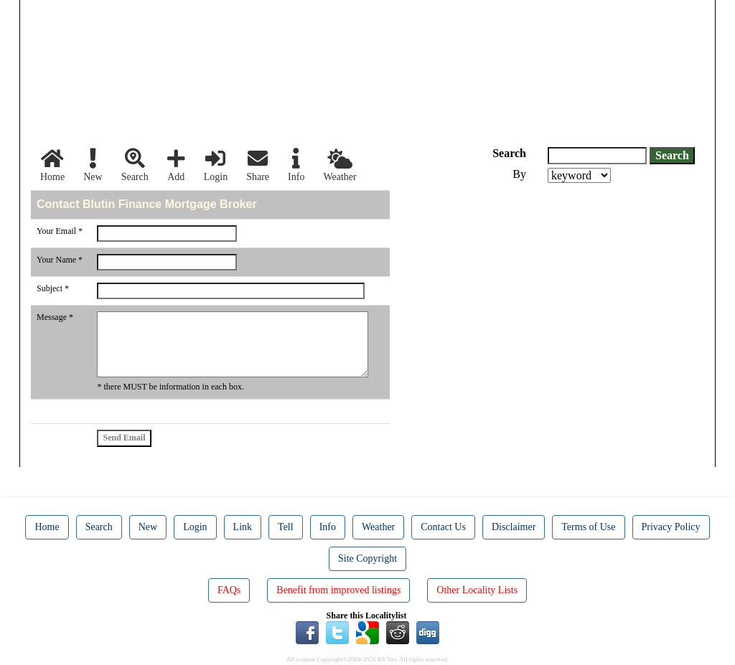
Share (257, 165)
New (92, 165)
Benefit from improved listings (338, 590)
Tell (286, 527)
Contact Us (443, 527)
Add (176, 165)
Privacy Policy (671, 527)
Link (242, 527)
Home (52, 165)
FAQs (228, 590)
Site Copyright (367, 558)
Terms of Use (588, 527)
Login (216, 165)
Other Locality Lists (477, 590)
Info (296, 165)
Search (135, 165)
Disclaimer (513, 527)
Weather (339, 165)
